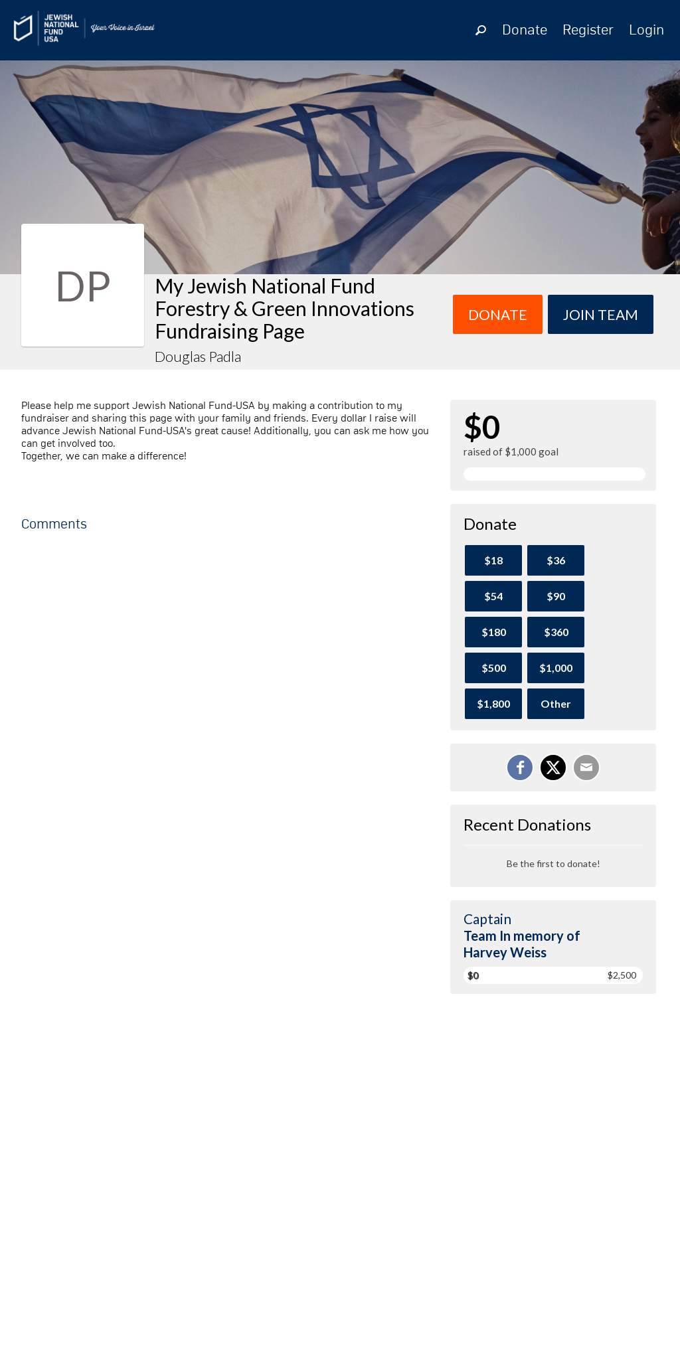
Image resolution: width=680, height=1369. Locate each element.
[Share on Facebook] (520, 767)
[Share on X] (553, 767)
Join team (600, 314)
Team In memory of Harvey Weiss (522, 943)
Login (646, 30)
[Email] (586, 767)
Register (588, 30)
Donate (524, 30)
